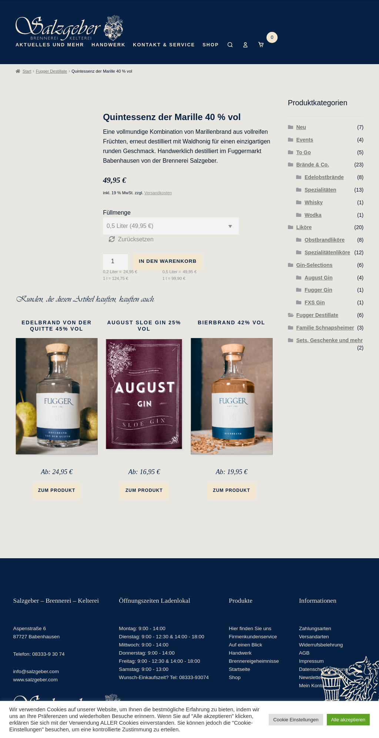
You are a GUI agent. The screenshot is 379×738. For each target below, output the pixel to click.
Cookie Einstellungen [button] (295, 719)
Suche (230, 50)
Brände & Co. (312, 165)
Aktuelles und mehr (50, 44)
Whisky (314, 202)
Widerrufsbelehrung (321, 644)
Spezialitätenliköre (327, 252)
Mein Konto (246, 50)
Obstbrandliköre (325, 240)
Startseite (239, 669)
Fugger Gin (318, 290)
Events (304, 140)
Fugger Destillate (51, 71)
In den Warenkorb (168, 261)
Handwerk (108, 44)
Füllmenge (117, 212)
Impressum (311, 660)
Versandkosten (158, 193)
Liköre (304, 227)
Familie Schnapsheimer (325, 328)
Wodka (313, 215)
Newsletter (311, 677)
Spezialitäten (320, 190)
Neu (301, 127)
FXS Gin (315, 302)
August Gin (318, 278)
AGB (304, 652)
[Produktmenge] (115, 261)
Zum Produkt (56, 490)
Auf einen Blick (245, 644)
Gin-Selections (314, 265)
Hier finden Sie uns (250, 628)
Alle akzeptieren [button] (348, 719)
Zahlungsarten (315, 628)
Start (27, 71)
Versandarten (314, 636)
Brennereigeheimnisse (254, 660)
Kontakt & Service (164, 44)
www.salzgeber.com (35, 679)
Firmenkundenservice (253, 636)
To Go (303, 152)
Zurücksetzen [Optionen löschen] (136, 239)
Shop (210, 44)
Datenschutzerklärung (323, 669)
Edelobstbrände (324, 177)
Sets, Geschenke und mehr (329, 340)
